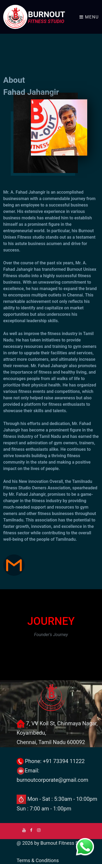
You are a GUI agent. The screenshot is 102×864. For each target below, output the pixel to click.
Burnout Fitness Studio (65, 843)
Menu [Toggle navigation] (89, 17)
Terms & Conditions (38, 860)
